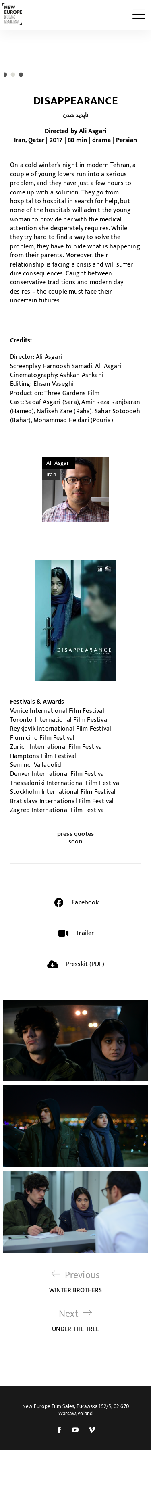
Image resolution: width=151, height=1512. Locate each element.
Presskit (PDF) (85, 1026)
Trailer (85, 995)
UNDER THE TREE (75, 1383)
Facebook (85, 965)
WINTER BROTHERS (75, 1344)
